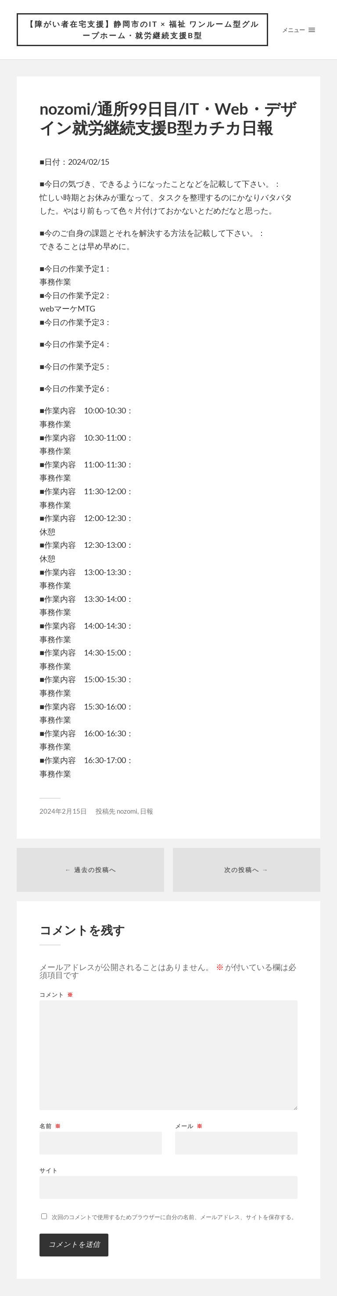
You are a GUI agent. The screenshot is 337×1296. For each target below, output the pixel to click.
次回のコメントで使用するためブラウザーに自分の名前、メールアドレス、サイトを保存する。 (174, 1216)
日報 (146, 811)
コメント (56, 995)
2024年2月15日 (63, 811)
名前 (50, 1126)
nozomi (127, 811)
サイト (48, 1170)
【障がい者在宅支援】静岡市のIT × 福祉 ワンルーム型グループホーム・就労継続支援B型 (142, 29)
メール (189, 1126)
